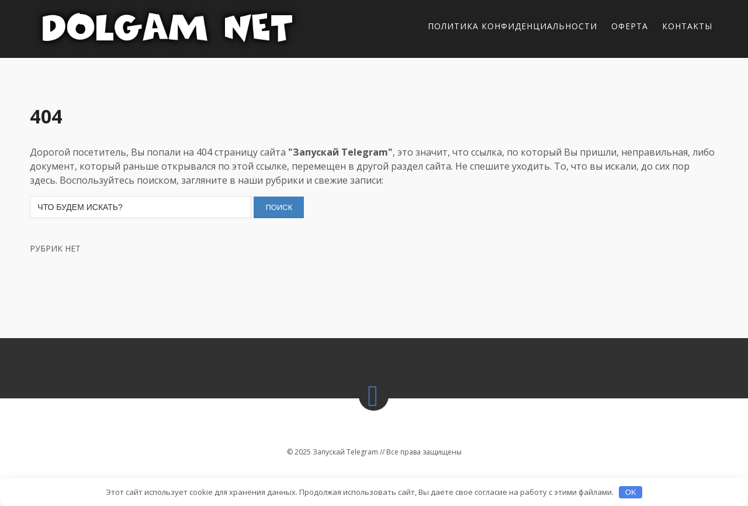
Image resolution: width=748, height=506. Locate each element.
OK (630, 492)
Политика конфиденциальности (512, 26)
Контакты (687, 26)
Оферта (629, 26)
